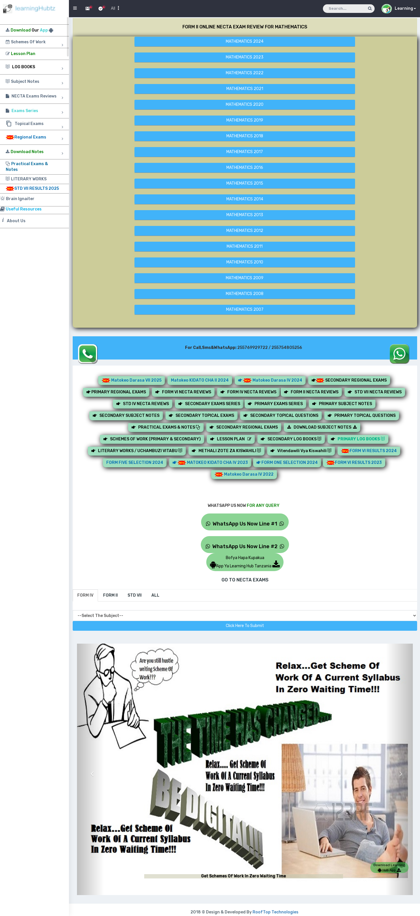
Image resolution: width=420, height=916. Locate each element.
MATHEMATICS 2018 (244, 136)
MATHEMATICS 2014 (244, 199)
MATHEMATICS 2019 (244, 120)
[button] (90, 769)
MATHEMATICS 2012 (244, 230)
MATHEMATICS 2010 (244, 262)
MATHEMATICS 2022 (244, 73)
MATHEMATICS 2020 (244, 104)
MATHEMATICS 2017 (244, 151)
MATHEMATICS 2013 (244, 214)
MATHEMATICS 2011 (245, 246)
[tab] (85, 595)
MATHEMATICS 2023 (244, 57)
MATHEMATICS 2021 (244, 88)
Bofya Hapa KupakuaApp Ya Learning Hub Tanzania (245, 562)
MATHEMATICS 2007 (244, 309)
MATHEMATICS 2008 (244, 293)
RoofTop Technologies (275, 912)
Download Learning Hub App (389, 867)
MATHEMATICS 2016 (244, 167)
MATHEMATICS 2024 (244, 41)
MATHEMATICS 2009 (244, 278)
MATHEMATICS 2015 (244, 183)
